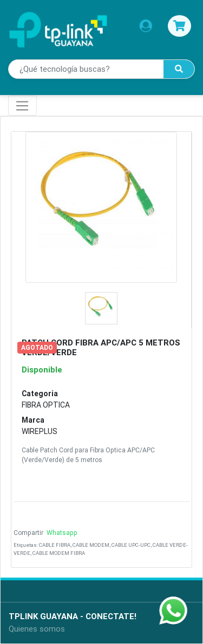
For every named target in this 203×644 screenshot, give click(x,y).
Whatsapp (61, 532)
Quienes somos (37, 628)
